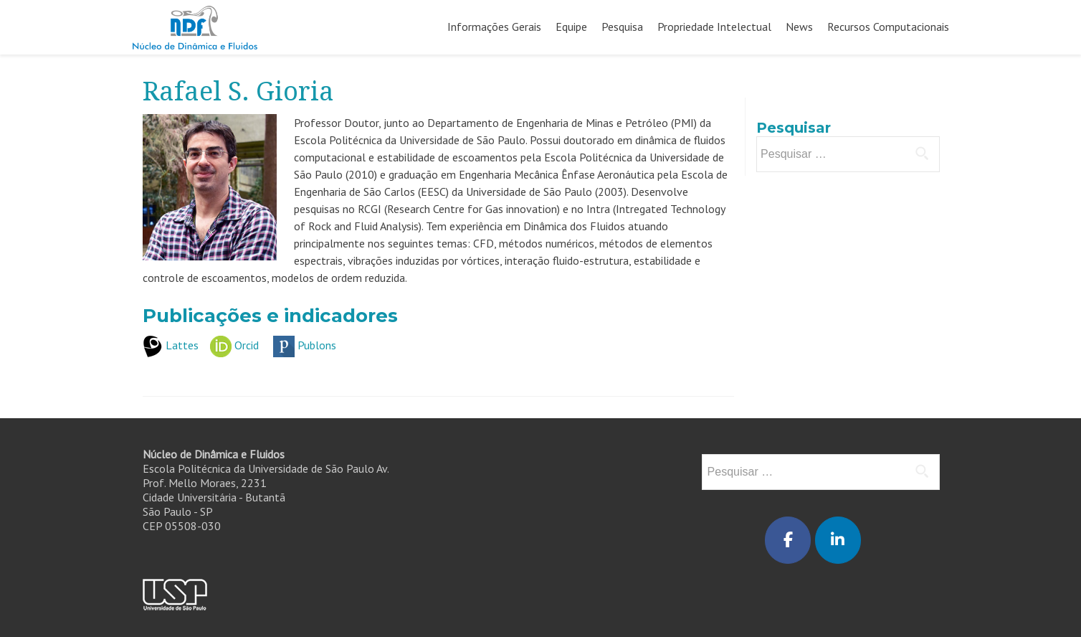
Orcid (246, 345)
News (799, 26)
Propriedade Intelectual (714, 26)
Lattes (182, 345)
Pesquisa (622, 26)
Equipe (571, 26)
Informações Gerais (494, 26)
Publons (316, 345)
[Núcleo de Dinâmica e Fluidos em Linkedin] (838, 540)
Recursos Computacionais (888, 26)
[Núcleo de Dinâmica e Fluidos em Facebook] (788, 540)
